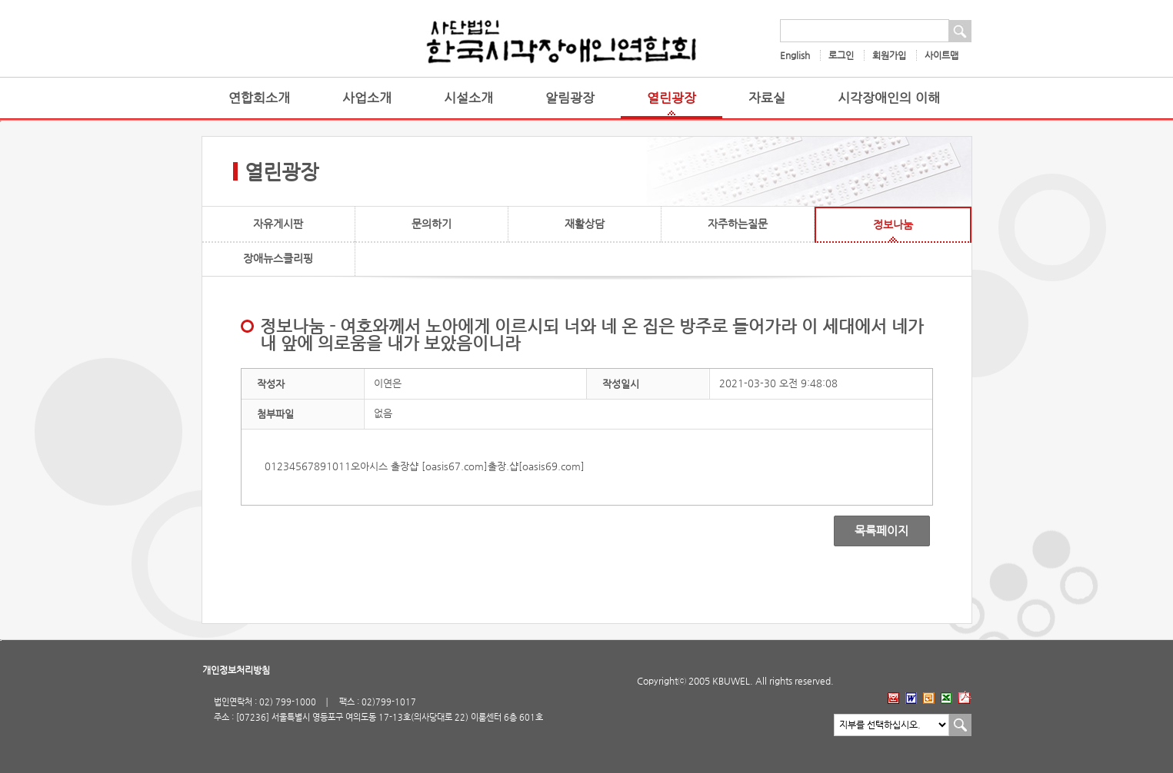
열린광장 (671, 98)
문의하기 (432, 223)
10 (332, 466)
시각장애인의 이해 (889, 98)
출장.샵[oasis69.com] (536, 466)
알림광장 (570, 98)
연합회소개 (259, 98)
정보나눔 (893, 224)
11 (344, 466)
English (795, 55)
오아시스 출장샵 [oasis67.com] (419, 466)
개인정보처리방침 (236, 670)
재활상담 (585, 223)
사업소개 (367, 98)
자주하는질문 (738, 223)
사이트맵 (941, 55)
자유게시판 (278, 223)
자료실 (766, 98)
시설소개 (468, 98)
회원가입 (889, 55)
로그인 (841, 55)
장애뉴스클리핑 (278, 258)
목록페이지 (871, 531)
